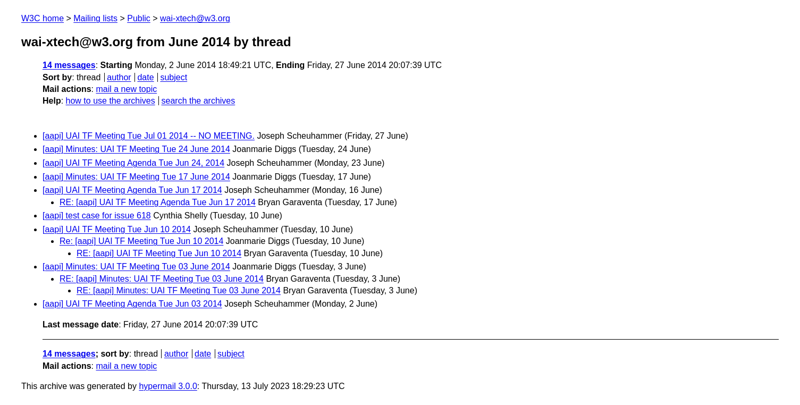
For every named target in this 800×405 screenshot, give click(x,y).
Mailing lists (95, 18)
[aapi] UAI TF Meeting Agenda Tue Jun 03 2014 (132, 303)
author (119, 77)
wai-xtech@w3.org (195, 18)
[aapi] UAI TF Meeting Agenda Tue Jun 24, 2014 (133, 162)
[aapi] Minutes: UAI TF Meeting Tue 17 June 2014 (136, 176)
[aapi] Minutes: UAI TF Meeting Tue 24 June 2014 (136, 149)
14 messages (69, 65)
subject (173, 77)
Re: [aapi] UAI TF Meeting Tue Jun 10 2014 (141, 241)
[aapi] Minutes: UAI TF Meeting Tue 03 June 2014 (136, 266)
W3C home (42, 18)
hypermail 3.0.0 (168, 386)
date (145, 77)
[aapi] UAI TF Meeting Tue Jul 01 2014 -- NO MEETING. (149, 135)
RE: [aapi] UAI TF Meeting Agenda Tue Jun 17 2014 (158, 202)
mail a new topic (126, 89)
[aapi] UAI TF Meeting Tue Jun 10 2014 (117, 229)
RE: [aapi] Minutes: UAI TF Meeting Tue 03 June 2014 (162, 278)
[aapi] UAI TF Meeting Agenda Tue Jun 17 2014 (132, 190)
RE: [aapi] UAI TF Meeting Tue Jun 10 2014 (159, 253)
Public (138, 18)
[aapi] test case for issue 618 (97, 215)
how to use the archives (110, 100)
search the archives (198, 100)
